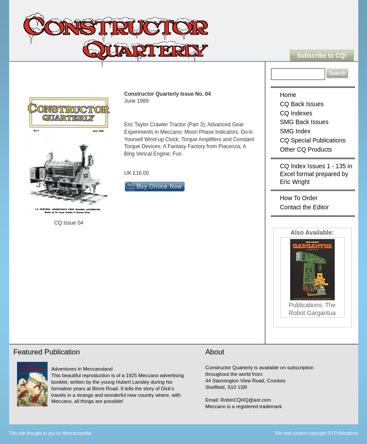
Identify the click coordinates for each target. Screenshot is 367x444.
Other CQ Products (306, 149)
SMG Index (295, 131)
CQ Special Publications (313, 140)
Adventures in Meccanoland (82, 368)
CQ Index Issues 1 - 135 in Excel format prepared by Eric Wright (316, 174)
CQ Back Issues (302, 104)
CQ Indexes (296, 113)
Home (288, 94)
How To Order (299, 197)
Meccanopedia (76, 433)
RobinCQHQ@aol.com (245, 399)
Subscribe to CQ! (321, 55)
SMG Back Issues (304, 121)
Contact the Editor (304, 207)
